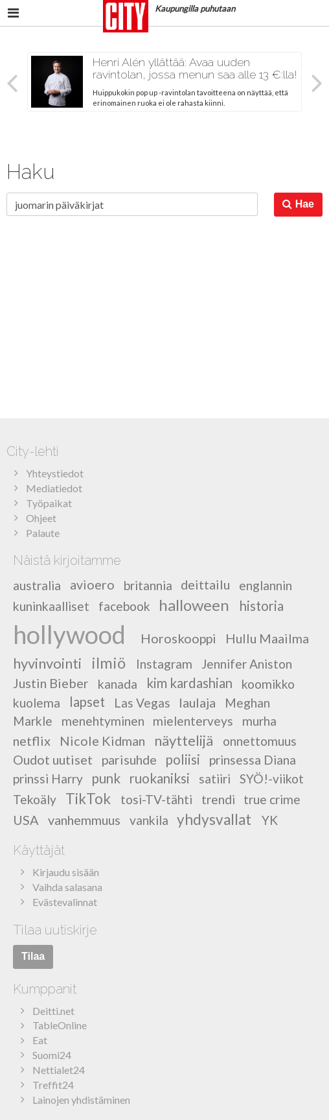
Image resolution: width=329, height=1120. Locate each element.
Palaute (43, 533)
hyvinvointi (47, 663)
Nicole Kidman (102, 740)
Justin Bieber (51, 683)
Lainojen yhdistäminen (81, 1099)
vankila (149, 820)
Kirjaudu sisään (65, 872)
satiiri (215, 778)
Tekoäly (34, 799)
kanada (117, 683)
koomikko (268, 683)
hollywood (69, 634)
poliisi (183, 759)
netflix (32, 740)
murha (259, 720)
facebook (124, 606)
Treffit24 (53, 1084)
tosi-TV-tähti (156, 799)
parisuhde (129, 759)
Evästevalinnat (64, 902)
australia (37, 584)
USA (26, 820)
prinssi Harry (48, 778)
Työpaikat (49, 503)
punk (106, 778)
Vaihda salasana (67, 887)
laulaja (197, 702)
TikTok (88, 798)
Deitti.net (53, 1011)
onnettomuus (260, 740)
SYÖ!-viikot (272, 778)
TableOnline (59, 1025)
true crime (272, 799)
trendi (218, 799)
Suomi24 (51, 1055)
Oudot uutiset (53, 759)
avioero (92, 584)
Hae (298, 203)
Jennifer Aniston (246, 663)
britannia (148, 584)
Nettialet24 (58, 1070)
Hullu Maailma (267, 638)
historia (262, 606)
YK (270, 820)
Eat (39, 1040)
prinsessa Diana (252, 759)
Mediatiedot (54, 488)
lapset (87, 702)
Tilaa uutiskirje (55, 930)
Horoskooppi (178, 638)
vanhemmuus (84, 820)
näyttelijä (183, 739)
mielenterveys (193, 720)
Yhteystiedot (55, 473)
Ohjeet (41, 518)
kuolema (36, 702)
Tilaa (33, 956)
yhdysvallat (214, 819)
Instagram (164, 663)
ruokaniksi (160, 778)
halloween (194, 604)
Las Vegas (142, 702)
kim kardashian (189, 683)
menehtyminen (103, 720)
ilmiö (108, 662)
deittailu (205, 584)
